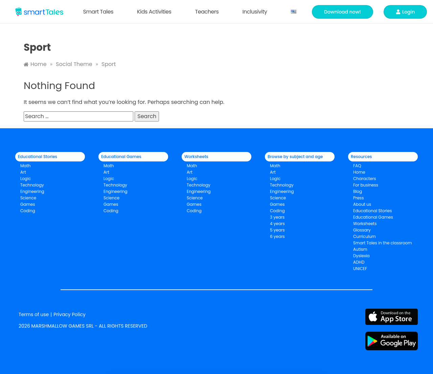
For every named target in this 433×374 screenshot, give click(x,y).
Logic (25, 178)
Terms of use (34, 314)
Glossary (362, 230)
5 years (277, 230)
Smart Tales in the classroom (382, 243)
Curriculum (364, 236)
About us (362, 204)
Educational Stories (372, 211)
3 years (277, 217)
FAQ (357, 166)
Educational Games (373, 217)
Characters (364, 178)
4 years (277, 223)
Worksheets (365, 223)
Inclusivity (256, 12)
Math (25, 166)
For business (365, 185)
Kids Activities (156, 12)
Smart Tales (100, 12)
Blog (357, 191)
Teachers (208, 12)
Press (358, 198)
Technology (32, 185)
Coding (27, 211)
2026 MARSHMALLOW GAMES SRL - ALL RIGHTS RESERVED (83, 326)
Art (23, 172)
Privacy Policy (69, 314)
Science (28, 198)
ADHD (358, 262)
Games (111, 204)
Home (359, 172)
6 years (277, 236)
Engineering (32, 191)
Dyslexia (361, 256)
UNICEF (360, 268)
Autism (360, 249)
